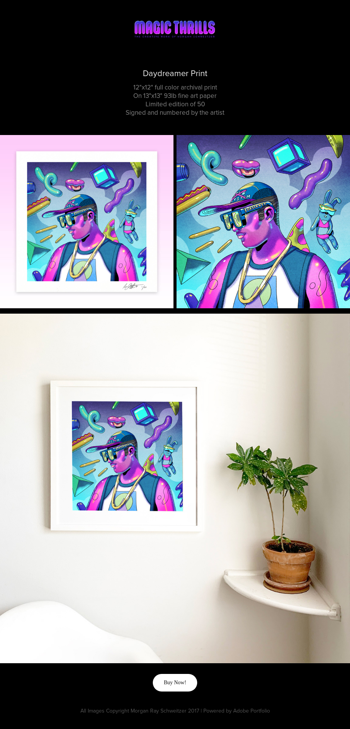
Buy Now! (175, 682)
